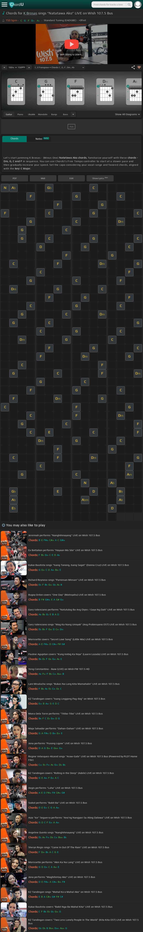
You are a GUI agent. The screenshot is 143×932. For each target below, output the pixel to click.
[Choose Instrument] (73, 114)
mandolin (43, 114)
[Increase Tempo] (29, 67)
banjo (54, 114)
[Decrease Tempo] (4, 67)
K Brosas (30, 13)
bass (65, 114)
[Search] (129, 4)
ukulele (31, 114)
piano (20, 114)
